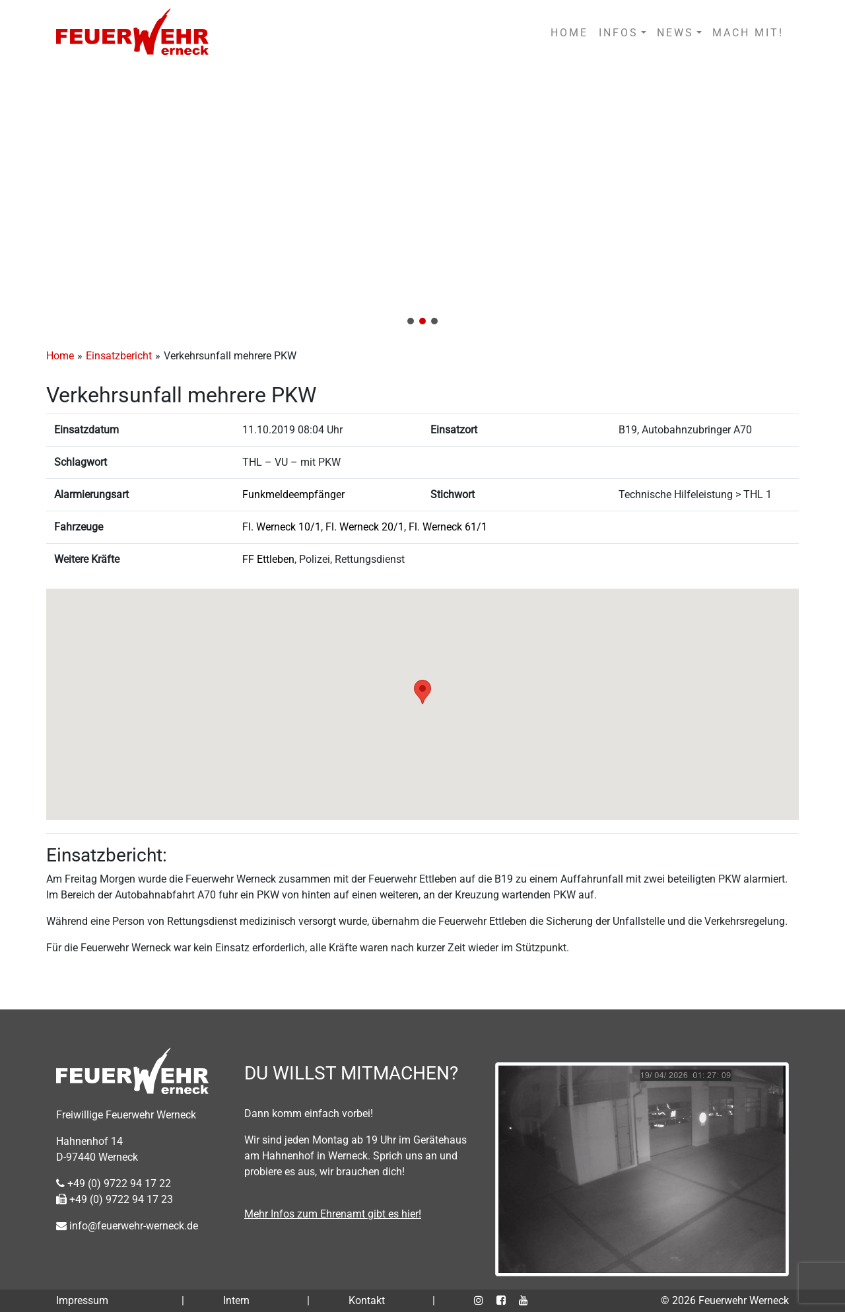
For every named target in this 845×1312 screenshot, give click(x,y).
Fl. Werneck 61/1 (448, 527)
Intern (236, 1300)
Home (60, 355)
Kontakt (367, 1300)
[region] (422, 200)
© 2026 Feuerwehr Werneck (725, 1300)
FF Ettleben (268, 559)
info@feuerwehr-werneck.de (127, 1226)
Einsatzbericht (119, 355)
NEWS (675, 32)
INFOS (618, 32)
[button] (422, 200)
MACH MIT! (748, 32)
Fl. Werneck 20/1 (364, 527)
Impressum (82, 1300)
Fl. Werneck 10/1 (281, 527)
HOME (569, 32)
